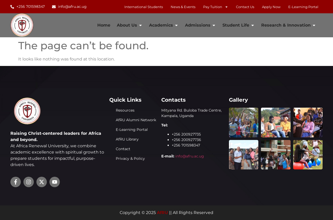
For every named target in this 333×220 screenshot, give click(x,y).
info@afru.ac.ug (189, 156)
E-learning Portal (303, 7)
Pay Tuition (215, 6)
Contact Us (245, 7)
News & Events (183, 7)
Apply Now (271, 7)
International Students (143, 7)
